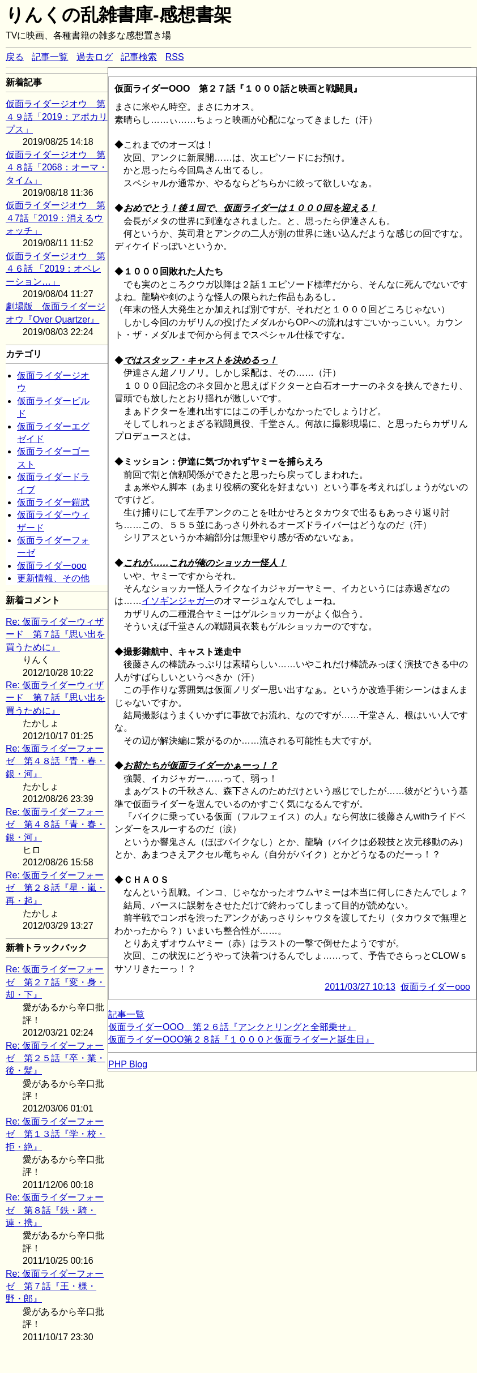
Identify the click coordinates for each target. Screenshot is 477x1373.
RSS (174, 57)
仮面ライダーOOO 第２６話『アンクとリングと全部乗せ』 (232, 1027)
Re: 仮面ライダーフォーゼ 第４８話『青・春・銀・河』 (55, 761)
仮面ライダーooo (52, 565)
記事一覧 (50, 57)
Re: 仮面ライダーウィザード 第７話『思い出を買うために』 (55, 634)
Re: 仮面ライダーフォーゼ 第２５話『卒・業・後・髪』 (55, 1058)
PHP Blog (127, 1064)
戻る (15, 57)
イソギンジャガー (178, 601)
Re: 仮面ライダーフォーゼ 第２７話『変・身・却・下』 (55, 981)
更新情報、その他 (53, 578)
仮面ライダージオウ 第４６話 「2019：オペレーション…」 (55, 268)
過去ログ (94, 57)
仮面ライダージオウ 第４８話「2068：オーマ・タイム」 (57, 167)
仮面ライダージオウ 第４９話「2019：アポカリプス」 (57, 116)
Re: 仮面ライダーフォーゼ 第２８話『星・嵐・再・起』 (55, 888)
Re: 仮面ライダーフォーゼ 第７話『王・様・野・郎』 (55, 1286)
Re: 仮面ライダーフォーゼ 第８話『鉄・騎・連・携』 (55, 1210)
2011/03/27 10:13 (360, 987)
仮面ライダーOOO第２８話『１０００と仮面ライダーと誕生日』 (241, 1039)
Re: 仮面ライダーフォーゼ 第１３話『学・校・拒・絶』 (55, 1134)
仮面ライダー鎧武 (53, 502)
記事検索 (139, 57)
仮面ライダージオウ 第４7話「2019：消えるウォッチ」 (55, 217)
